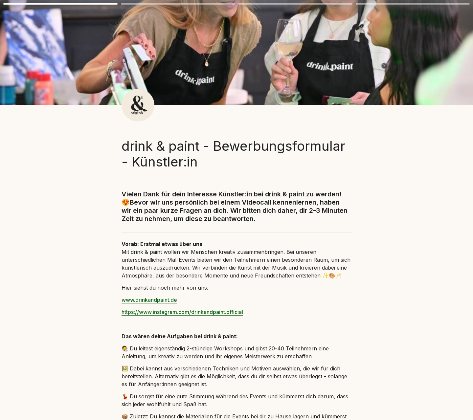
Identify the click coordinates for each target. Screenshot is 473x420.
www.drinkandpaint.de (149, 300)
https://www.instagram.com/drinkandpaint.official (182, 312)
